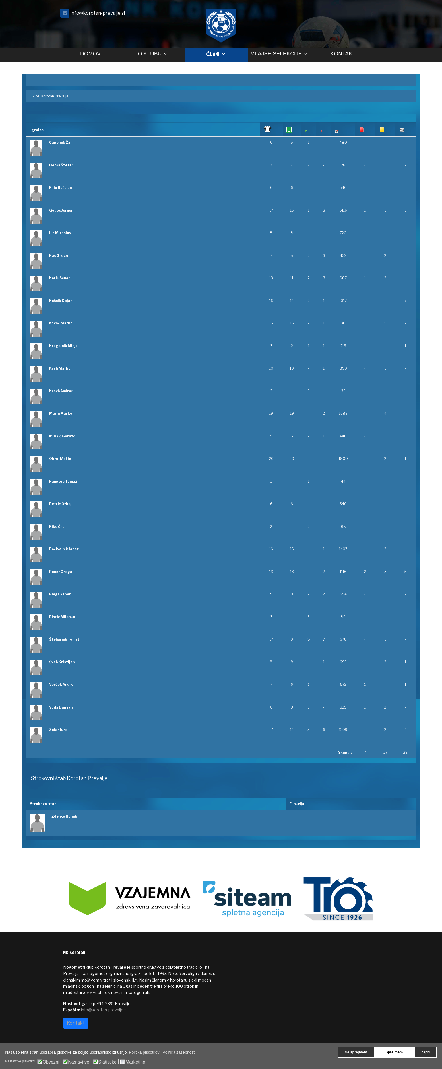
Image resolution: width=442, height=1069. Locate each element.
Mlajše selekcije (276, 54)
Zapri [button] (425, 1052)
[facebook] (371, 15)
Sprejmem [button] (394, 1052)
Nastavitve (78, 1062)
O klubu (150, 54)
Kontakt (343, 54)
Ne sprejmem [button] (356, 1052)
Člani (213, 54)
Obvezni (51, 1062)
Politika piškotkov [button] (144, 1052)
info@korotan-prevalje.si (97, 13)
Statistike (107, 1062)
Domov (90, 54)
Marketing (135, 1062)
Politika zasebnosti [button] (178, 1052)
